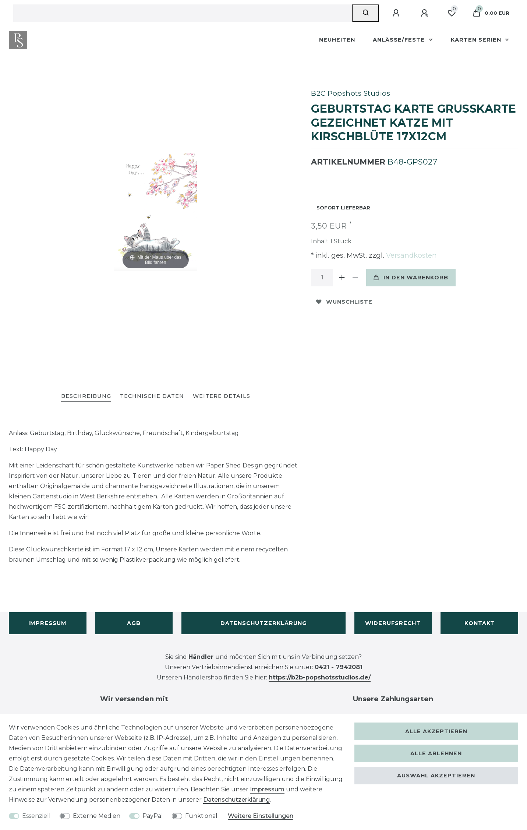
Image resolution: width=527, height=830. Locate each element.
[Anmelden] (397, 13)
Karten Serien (477, 39)
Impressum (47, 623)
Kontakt (479, 623)
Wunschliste (344, 302)
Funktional (201, 815)
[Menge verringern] (355, 277)
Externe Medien (96, 815)
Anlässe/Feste (400, 39)
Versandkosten (410, 255)
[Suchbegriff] (182, 13)
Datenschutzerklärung (263, 623)
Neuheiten (337, 39)
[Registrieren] (425, 13)
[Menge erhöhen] (342, 277)
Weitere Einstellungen (260, 815)
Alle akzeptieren (436, 731)
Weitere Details (221, 396)
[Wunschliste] (451, 13)
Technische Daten (152, 396)
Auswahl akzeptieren (436, 775)
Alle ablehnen (436, 753)
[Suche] (365, 13)
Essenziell (36, 815)
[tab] (86, 396)
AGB (134, 623)
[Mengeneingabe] (322, 277)
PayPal (152, 815)
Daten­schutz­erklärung (236, 799)
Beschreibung (86, 396)
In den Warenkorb (411, 277)
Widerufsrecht (393, 623)
